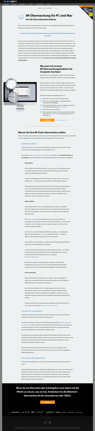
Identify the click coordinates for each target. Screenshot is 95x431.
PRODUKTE (6, 4)
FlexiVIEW (53, 113)
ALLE (56, 8)
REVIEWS (31, 4)
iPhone (67, 33)
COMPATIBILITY (23, 4)
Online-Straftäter (32, 219)
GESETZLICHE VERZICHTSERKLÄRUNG (30, 428)
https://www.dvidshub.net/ (31, 257)
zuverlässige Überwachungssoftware (41, 155)
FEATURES (14, 4)
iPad (74, 33)
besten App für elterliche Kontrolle (48, 305)
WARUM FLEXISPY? (40, 4)
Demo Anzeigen (61, 120)
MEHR (48, 4)
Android (63, 33)
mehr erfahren (62, 107)
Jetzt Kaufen (47, 120)
